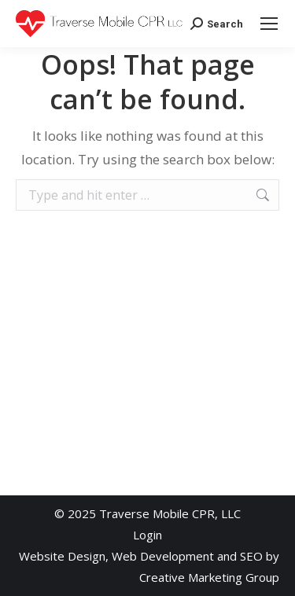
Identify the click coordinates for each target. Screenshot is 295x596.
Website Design (62, 556)
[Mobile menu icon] (269, 23)
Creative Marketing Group (209, 577)
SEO (251, 556)
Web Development (163, 556)
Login (147, 535)
